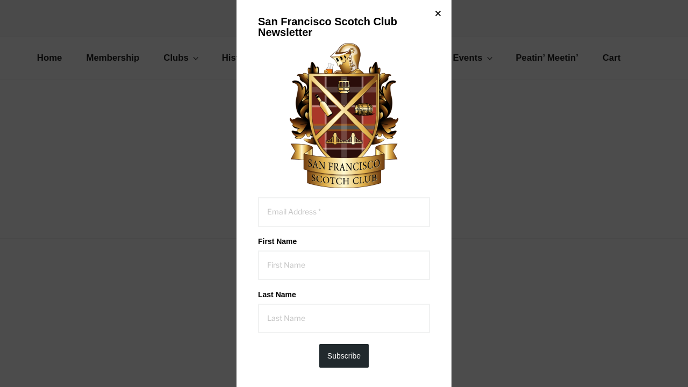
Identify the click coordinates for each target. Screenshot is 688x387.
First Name (277, 241)
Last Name (277, 294)
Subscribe (344, 356)
